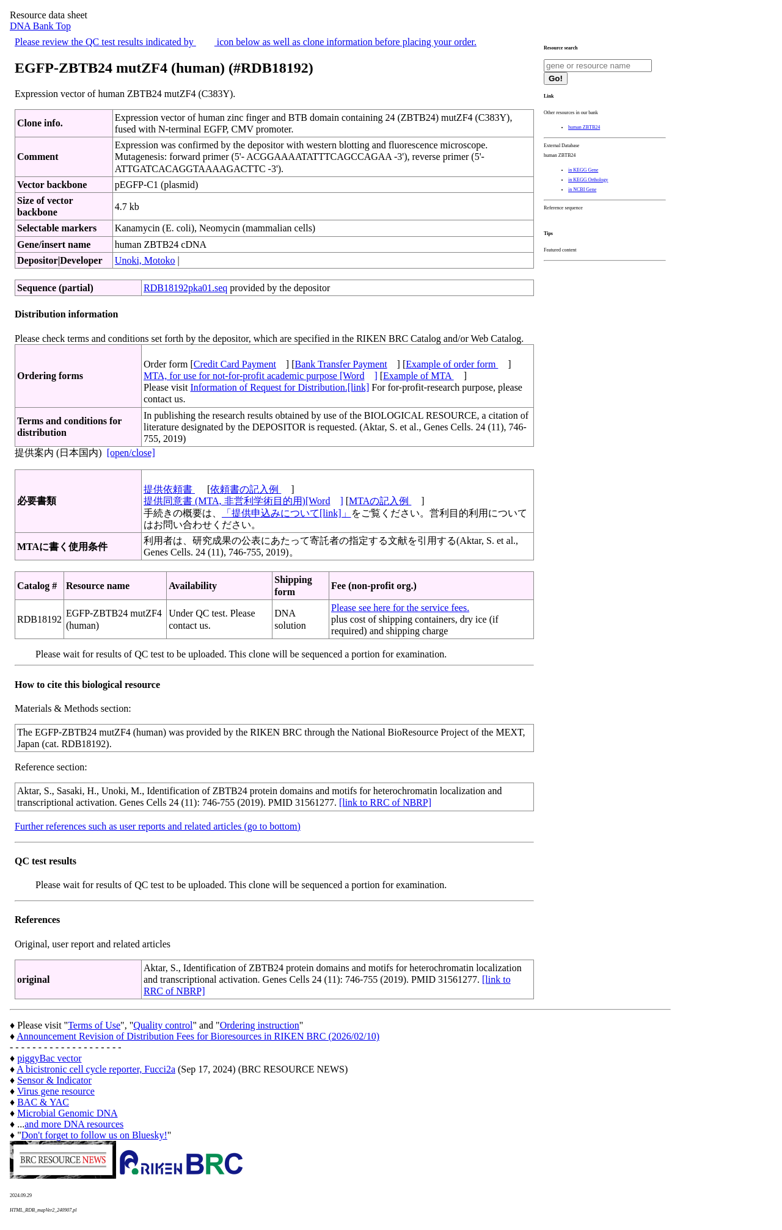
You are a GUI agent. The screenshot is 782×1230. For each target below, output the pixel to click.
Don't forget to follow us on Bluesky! (94, 1135)
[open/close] (131, 452)
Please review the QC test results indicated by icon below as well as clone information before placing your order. (246, 42)
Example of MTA (418, 376)
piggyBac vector (49, 1058)
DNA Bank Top (40, 26)
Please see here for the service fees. (400, 607)
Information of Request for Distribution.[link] (279, 387)
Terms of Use (94, 1025)
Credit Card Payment (235, 364)
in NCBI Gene (582, 189)
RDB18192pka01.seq (185, 288)
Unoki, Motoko (145, 260)
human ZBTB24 (584, 127)
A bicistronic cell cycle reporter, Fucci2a (95, 1069)
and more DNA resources (73, 1124)
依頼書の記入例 (245, 489)
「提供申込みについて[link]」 (286, 513)
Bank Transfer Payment (341, 364)
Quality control (162, 1025)
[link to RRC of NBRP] (385, 802)
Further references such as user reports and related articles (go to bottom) (158, 826)
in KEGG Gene (583, 170)
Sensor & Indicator (54, 1080)
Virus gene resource (56, 1091)
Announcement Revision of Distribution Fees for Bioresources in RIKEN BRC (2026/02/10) (197, 1036)
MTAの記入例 (380, 501)
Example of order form (452, 364)
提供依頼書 (169, 489)
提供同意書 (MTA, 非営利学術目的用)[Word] (243, 501)
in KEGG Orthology (588, 180)
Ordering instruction (259, 1025)
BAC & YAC (43, 1102)
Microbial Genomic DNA (67, 1113)
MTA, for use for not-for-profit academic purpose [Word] (261, 376)
